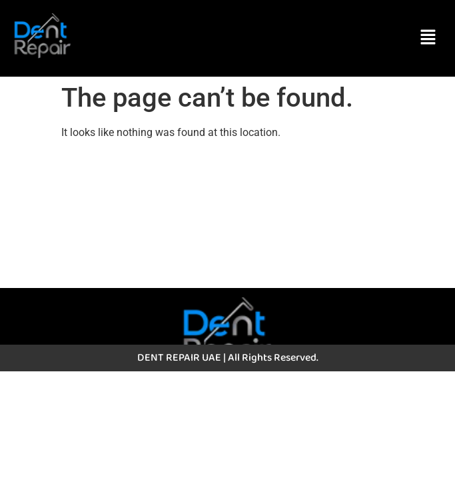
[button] (428, 38)
